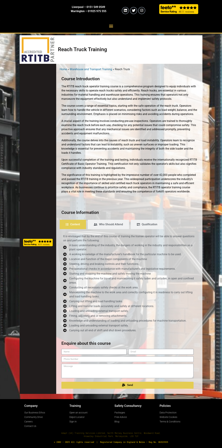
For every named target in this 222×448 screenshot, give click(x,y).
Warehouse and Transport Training (91, 69)
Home (63, 69)
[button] (111, 26)
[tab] (73, 224)
